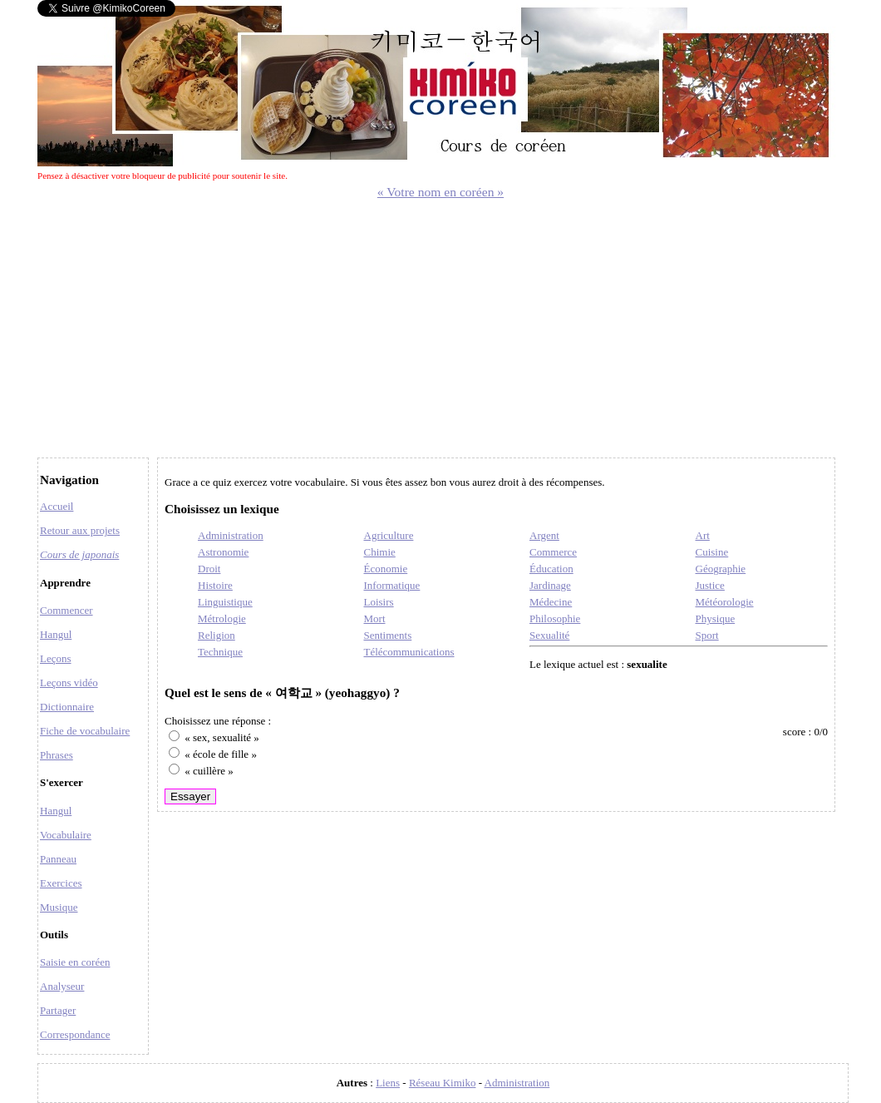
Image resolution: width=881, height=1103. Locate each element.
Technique (220, 651)
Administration (230, 535)
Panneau (58, 859)
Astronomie (223, 552)
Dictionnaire (67, 706)
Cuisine (712, 552)
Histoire (215, 585)
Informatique (392, 585)
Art (703, 535)
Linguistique (225, 602)
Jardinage (550, 585)
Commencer (66, 610)
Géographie (721, 568)
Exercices (61, 883)
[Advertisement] (440, 324)
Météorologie (725, 602)
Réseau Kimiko (442, 1082)
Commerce (553, 552)
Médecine (550, 602)
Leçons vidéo (69, 682)
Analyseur (62, 986)
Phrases (56, 755)
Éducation (551, 568)
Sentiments (388, 635)
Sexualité (549, 635)
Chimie (380, 552)
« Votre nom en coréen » (440, 192)
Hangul (55, 634)
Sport (707, 635)
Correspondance (75, 1034)
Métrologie (222, 618)
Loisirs (379, 602)
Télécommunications (409, 651)
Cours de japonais (79, 554)
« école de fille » (221, 754)
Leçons (55, 658)
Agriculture (389, 535)
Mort (375, 618)
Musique (59, 907)
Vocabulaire (65, 834)
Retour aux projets (80, 530)
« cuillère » (209, 770)
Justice (710, 585)
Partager (58, 1010)
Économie (386, 568)
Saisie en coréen (75, 962)
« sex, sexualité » (222, 737)
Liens (388, 1082)
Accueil (56, 506)
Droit (209, 568)
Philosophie (554, 618)
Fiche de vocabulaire (85, 731)
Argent (544, 535)
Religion (216, 635)
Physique (716, 618)
